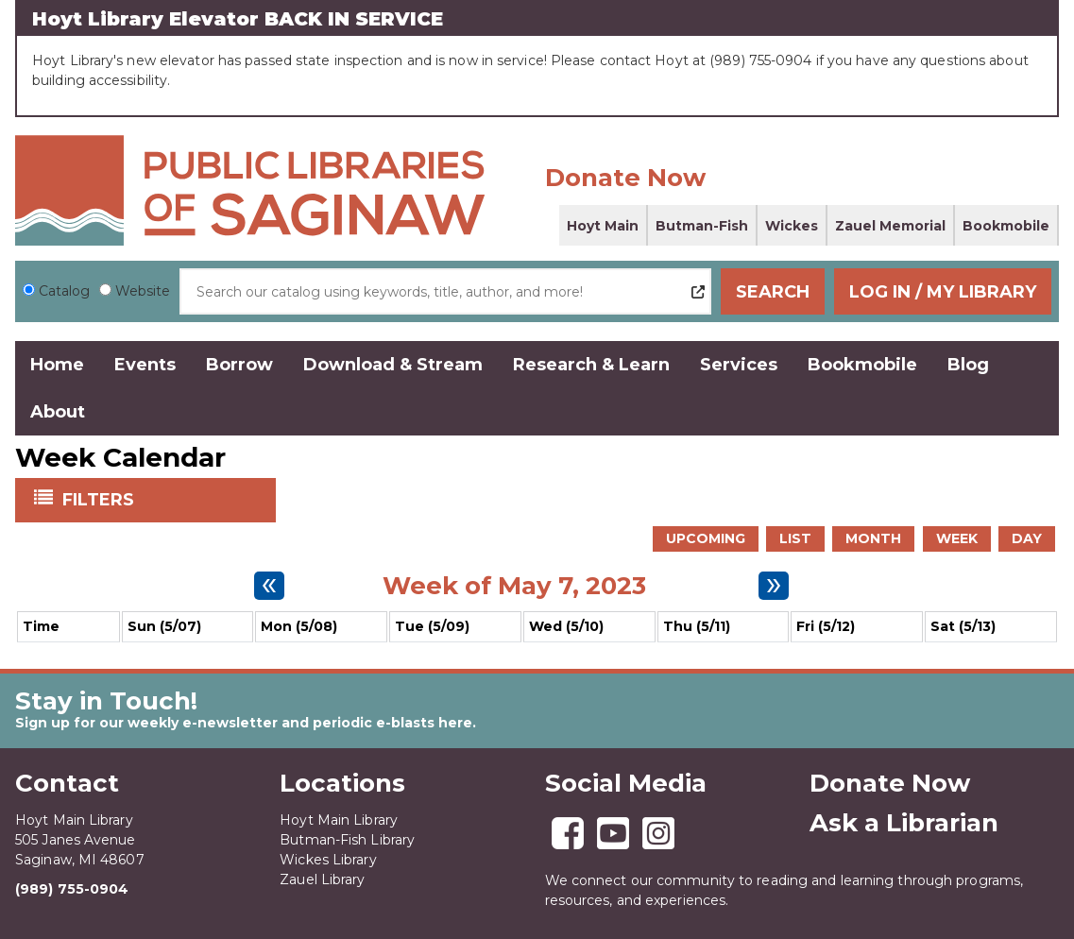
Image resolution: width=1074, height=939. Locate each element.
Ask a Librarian (904, 823)
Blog (968, 364)
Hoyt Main (603, 225)
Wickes (791, 225)
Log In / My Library (942, 292)
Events (145, 364)
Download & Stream (393, 364)
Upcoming (705, 538)
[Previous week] (269, 586)
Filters (100, 498)
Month (873, 538)
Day (1027, 538)
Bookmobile (1006, 225)
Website (142, 290)
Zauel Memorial (890, 225)
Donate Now (625, 177)
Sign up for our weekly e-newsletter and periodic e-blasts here (243, 722)
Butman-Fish (702, 225)
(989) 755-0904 (71, 888)
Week (957, 538)
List (795, 538)
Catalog (64, 290)
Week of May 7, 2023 (514, 585)
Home (57, 364)
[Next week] (774, 586)
